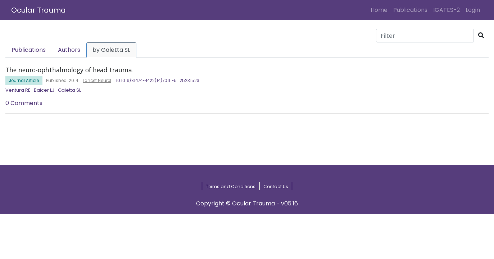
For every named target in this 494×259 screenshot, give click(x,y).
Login (474, 9)
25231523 (189, 80)
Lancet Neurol (97, 80)
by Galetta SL (111, 50)
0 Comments (23, 103)
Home (380, 9)
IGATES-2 (446, 10)
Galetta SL (69, 90)
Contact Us (275, 186)
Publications (410, 10)
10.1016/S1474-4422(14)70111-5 (146, 80)
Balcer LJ (44, 90)
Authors (69, 50)
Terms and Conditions (230, 186)
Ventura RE (17, 90)
